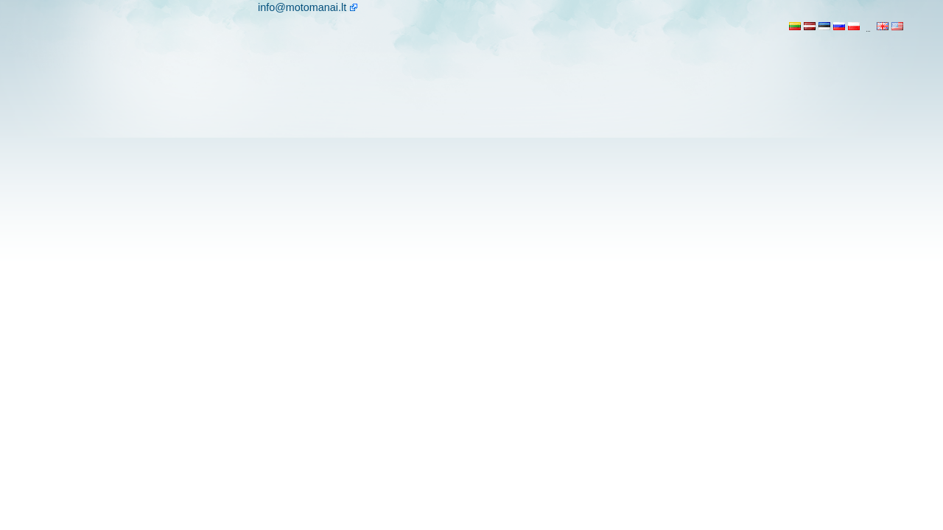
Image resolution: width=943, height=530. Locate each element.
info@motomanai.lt (302, 7)
